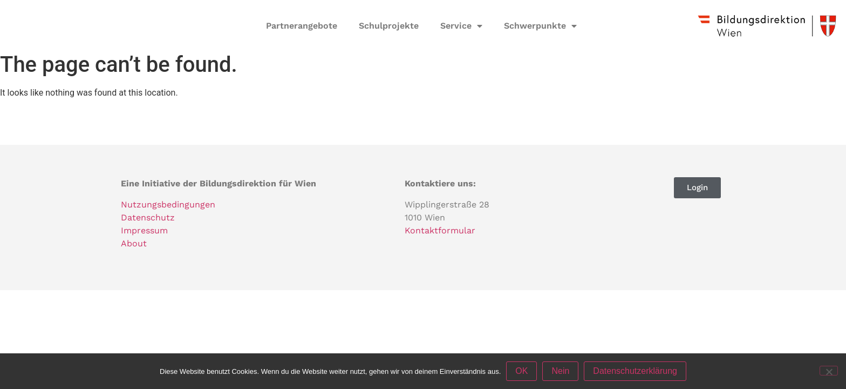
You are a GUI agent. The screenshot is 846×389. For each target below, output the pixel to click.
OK (521, 370)
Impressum (144, 230)
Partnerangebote (301, 26)
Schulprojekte (389, 26)
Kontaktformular (440, 230)
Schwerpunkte (540, 26)
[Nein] (829, 370)
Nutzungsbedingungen (168, 204)
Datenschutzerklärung (635, 370)
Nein (560, 370)
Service (461, 26)
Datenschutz (148, 217)
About (134, 243)
